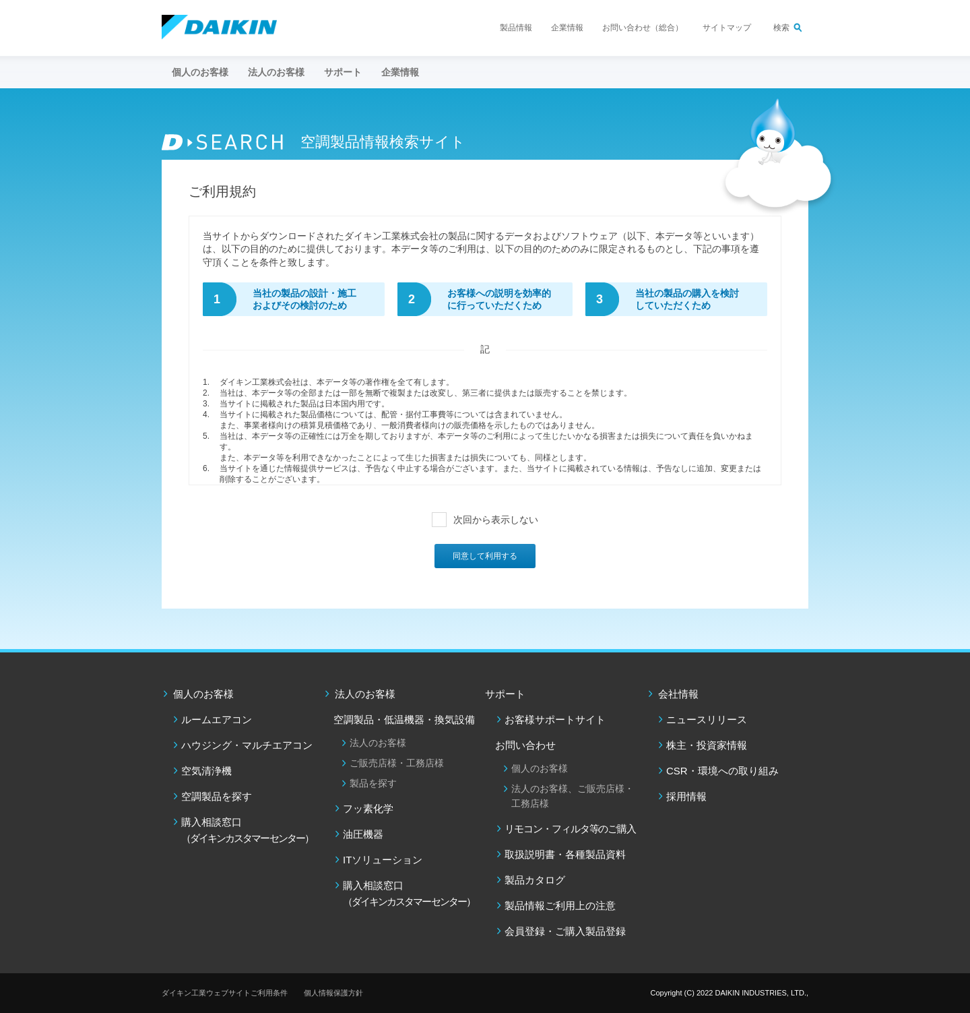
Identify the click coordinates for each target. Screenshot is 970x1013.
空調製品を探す (216, 796)
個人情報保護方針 (333, 993)
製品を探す (373, 783)
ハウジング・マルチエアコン (247, 745)
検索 (781, 27)
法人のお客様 (365, 694)
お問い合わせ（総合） (642, 27)
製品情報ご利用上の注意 (560, 905)
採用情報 (686, 796)
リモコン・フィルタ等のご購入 (570, 828)
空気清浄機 (206, 770)
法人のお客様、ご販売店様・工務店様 (572, 796)
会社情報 (678, 694)
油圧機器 (363, 834)
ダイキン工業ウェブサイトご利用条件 (225, 993)
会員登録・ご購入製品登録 (565, 931)
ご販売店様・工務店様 (397, 763)
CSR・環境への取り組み (722, 770)
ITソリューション (382, 859)
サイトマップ (727, 27)
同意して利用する (485, 556)
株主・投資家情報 (706, 745)
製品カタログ (535, 880)
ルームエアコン (216, 719)
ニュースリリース (706, 719)
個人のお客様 (203, 694)
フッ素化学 (368, 808)
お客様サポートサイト (555, 719)
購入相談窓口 (247, 830)
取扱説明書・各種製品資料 (565, 854)
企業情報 (567, 27)
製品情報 (516, 27)
